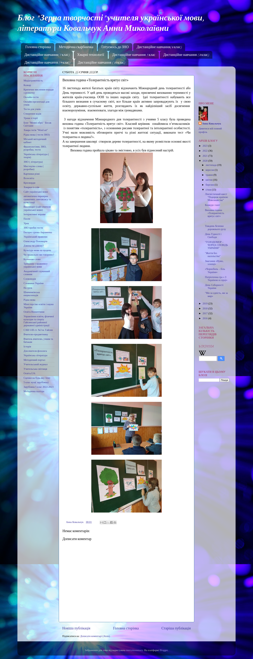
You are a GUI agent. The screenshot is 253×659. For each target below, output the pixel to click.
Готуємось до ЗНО (115, 47)
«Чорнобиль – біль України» (215, 270)
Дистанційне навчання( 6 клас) (159, 47)
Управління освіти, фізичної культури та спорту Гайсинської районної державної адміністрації (39, 321)
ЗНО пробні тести (33, 227)
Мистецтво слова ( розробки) (33, 168)
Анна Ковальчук (211, 123)
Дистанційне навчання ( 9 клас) (47, 63)
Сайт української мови (36, 191)
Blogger (164, 650)
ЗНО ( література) (33, 161)
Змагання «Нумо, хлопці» (214, 262)
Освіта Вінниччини (34, 311)
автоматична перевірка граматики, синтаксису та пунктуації (37, 199)
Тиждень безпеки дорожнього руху (215, 227)
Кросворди (29, 182)
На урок (28, 287)
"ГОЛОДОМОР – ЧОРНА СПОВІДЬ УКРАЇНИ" (216, 245)
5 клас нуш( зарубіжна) (36, 382)
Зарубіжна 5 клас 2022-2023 (38, 386)
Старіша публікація (176, 628)
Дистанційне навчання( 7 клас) (46, 55)
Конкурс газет (212, 205)
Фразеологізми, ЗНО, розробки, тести (35, 148)
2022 (205, 150)
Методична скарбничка (76, 47)
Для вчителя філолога (35, 351)
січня (209, 189)
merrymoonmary (134, 650)
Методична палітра (34, 391)
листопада (211, 165)
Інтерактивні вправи (34, 214)
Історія (27, 346)
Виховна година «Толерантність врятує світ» (214, 213)
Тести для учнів (32, 109)
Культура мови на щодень (37, 250)
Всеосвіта (29, 178)
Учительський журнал (36, 364)
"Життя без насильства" (212, 255)
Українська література (35, 355)
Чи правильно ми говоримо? (39, 254)
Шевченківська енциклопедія (32, 294)
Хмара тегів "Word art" (36, 130)
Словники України (33, 283)
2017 (205, 313)
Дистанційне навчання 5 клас (133, 55)
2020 (205, 160)
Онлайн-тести (31, 97)
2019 (205, 303)
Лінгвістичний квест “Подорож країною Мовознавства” (216, 197)
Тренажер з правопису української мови (36, 265)
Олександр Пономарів (35, 241)
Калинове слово (32, 259)
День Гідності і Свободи (213, 235)
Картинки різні (32, 173)
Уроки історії (31, 118)
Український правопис (36, 236)
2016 (205, 318)
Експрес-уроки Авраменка (38, 232)
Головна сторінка (38, 47)
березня (210, 184)
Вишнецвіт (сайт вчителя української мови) (37, 208)
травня (210, 174)
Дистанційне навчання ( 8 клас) (186, 55)
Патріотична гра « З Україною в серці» (216, 278)
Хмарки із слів (31, 187)
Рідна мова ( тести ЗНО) (37, 134)
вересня (210, 169)
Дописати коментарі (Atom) (95, 636)
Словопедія (30, 278)
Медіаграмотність (33, 80)
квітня (209, 179)
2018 (205, 308)
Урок (26, 223)
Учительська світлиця (35, 368)
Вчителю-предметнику (36, 334)
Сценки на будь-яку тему (37, 377)
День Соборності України (214, 286)
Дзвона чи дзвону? (34, 245)
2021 (205, 155)
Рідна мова (29, 299)
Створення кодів (32, 113)
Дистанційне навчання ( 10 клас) (101, 63)
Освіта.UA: (30, 373)
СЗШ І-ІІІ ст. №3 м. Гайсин (38, 330)
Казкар (27, 85)
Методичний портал (34, 359)
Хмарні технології (90, 55)
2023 (205, 145)
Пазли (27, 218)
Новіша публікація (76, 628)
